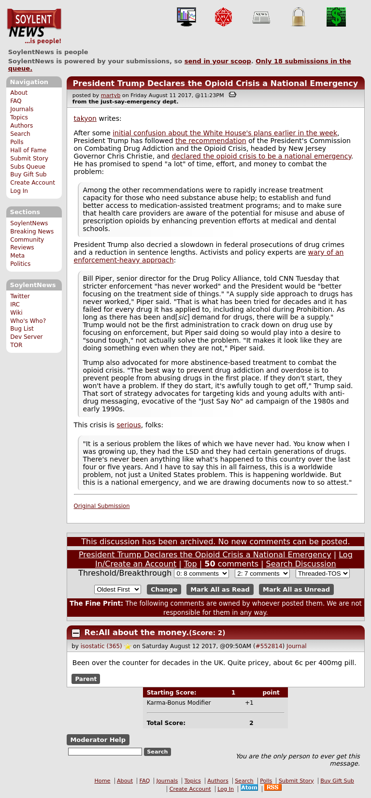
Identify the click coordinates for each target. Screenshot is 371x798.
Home (102, 781)
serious (129, 425)
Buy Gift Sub (28, 174)
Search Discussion (301, 563)
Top (190, 563)
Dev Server (26, 337)
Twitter (19, 296)
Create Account (32, 182)
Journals (21, 109)
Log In (19, 191)
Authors (21, 125)
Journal (296, 646)
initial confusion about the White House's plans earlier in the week (225, 133)
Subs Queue (27, 166)
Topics (19, 117)
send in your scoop (218, 61)
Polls (16, 142)
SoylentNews (34, 26)
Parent (86, 678)
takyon (85, 118)
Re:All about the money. (137, 632)
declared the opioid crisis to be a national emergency (261, 156)
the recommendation (210, 141)
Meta (17, 255)
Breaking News (32, 231)
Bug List (22, 328)
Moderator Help (98, 739)
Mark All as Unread (296, 589)
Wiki (16, 312)
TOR (16, 345)
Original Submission (102, 506)
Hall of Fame (28, 150)
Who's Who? (28, 321)
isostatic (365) (101, 646)
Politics (20, 264)
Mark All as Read (220, 589)
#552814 (269, 646)
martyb (110, 95)
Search (20, 134)
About (19, 92)
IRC (15, 304)
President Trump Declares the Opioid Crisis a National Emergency (215, 83)
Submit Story (29, 158)
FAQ (15, 101)
